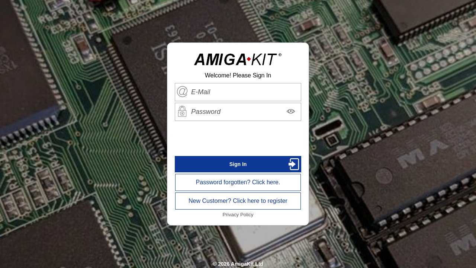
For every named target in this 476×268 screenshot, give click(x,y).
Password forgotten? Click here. (238, 182)
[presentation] (238, 138)
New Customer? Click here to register (238, 201)
